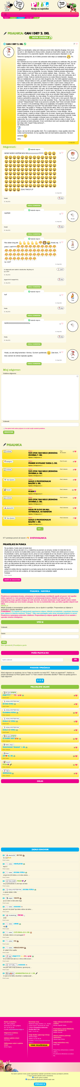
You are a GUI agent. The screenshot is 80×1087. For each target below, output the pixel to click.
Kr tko (21, 855)
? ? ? (40, 680)
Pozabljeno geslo (20, 645)
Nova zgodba (40, 38)
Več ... (40, 529)
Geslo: (3, 633)
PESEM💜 (7, 764)
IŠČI (75, 660)
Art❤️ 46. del (9, 756)
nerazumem (20, 948)
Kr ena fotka (9, 704)
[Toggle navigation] (5, 14)
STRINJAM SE (40, 1084)
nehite (18, 898)
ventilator (8, 773)
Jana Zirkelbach (8, 1034)
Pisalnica (13, 33)
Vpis (4, 642)
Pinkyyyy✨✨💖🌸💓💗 (13, 695)
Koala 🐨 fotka (10, 721)
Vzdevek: (4, 627)
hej (16, 941)
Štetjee (21, 915)
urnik (17, 924)
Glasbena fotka (10, 713)
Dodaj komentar (34, 205)
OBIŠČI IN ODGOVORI (12, 580)
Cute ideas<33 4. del (23, 932)
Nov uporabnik (6, 645)
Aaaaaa (18, 907)
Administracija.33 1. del (26, 973)
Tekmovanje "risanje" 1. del (15, 747)
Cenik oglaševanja (39, 1045)
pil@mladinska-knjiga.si (16, 1029)
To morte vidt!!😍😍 (12, 739)
